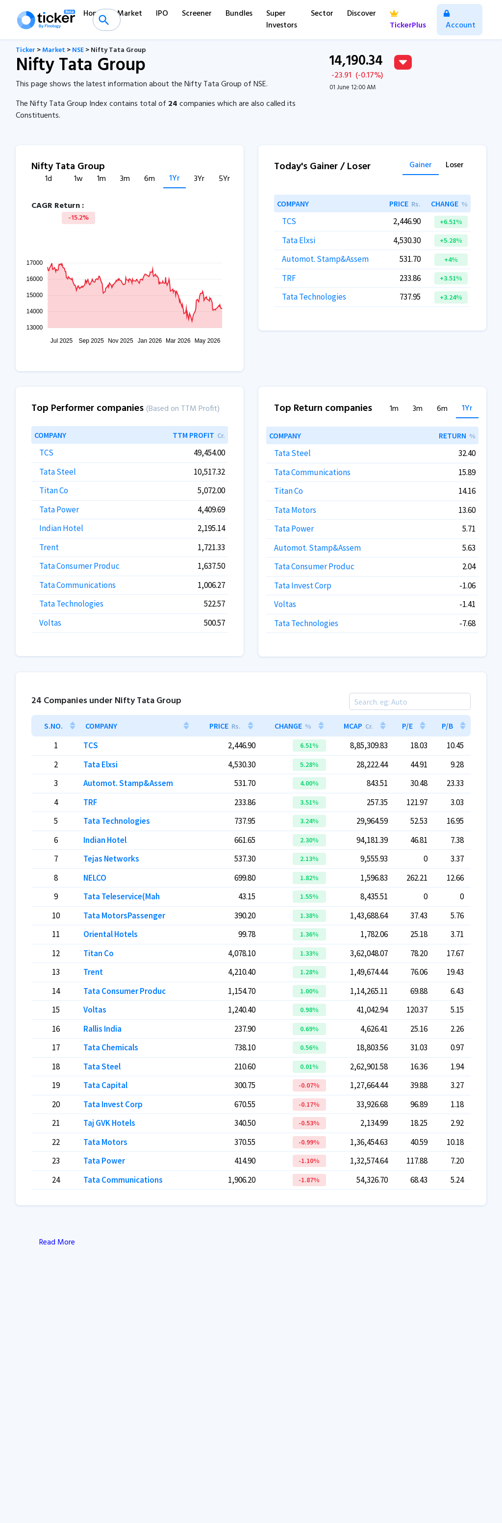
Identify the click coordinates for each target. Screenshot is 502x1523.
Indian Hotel (61, 528)
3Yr (199, 179)
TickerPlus (408, 21)
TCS (289, 221)
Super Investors (281, 19)
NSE (78, 50)
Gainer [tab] (420, 166)
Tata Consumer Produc (79, 565)
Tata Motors (295, 510)
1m (101, 179)
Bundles (239, 13)
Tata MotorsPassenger (124, 915)
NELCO (94, 877)
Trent (49, 547)
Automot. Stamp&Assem (325, 259)
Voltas (50, 622)
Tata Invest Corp (302, 585)
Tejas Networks (111, 858)
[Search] (410, 701)
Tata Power (59, 509)
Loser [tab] (455, 166)
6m (149, 179)
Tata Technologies (314, 296)
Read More (57, 1242)
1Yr (174, 179)
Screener (197, 13)
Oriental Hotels (110, 934)
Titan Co (53, 490)
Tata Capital (105, 1085)
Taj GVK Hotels (109, 1122)
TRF (289, 278)
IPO (162, 13)
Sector (322, 13)
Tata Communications (77, 585)
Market (129, 13)
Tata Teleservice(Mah (121, 896)
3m (125, 179)
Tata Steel (57, 471)
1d (48, 179)
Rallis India (102, 1028)
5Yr (224, 179)
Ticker (25, 50)
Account (460, 21)
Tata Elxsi (298, 240)
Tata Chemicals (110, 1047)
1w (78, 179)
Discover (361, 13)
